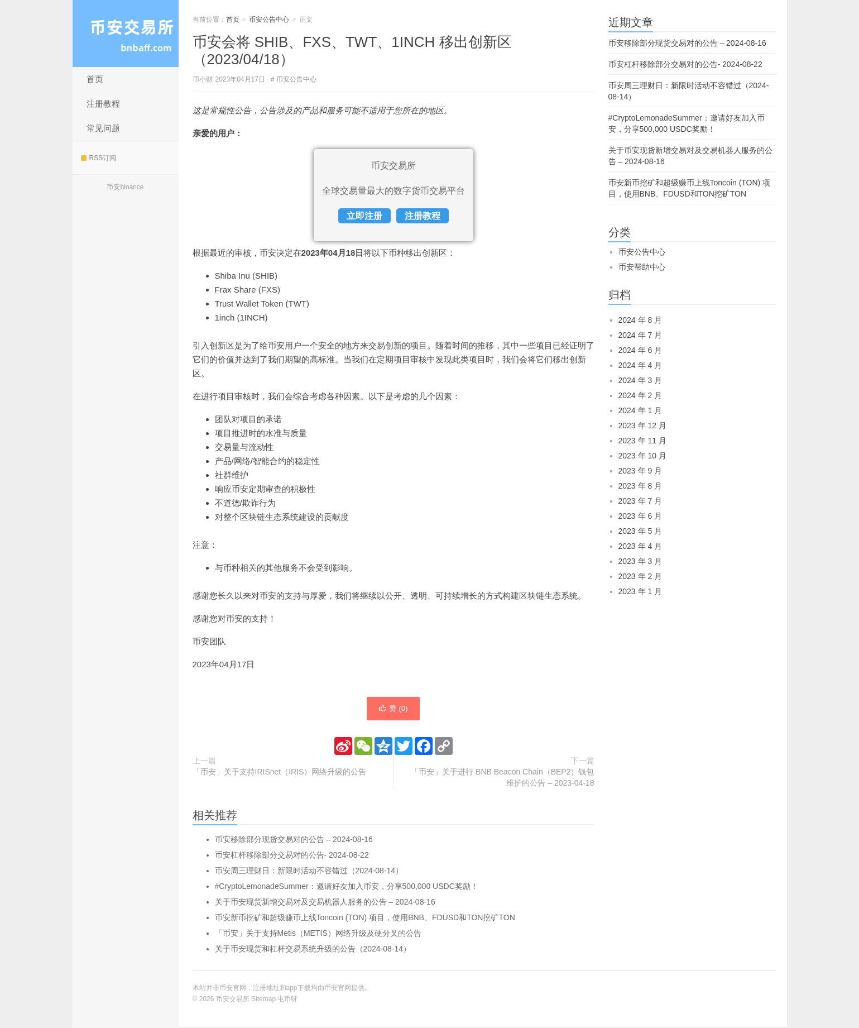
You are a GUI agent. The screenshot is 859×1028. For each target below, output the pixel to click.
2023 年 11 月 (642, 440)
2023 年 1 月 (640, 591)
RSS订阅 (99, 158)
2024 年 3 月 (640, 380)
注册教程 (103, 103)
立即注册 (364, 216)
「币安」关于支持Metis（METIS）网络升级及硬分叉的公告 (318, 934)
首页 (95, 79)
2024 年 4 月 (640, 365)
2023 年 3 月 (640, 561)
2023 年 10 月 (642, 455)
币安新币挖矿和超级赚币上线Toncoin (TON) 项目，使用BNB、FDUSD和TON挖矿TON (365, 918)
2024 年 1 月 (640, 410)
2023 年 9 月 (640, 470)
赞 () (393, 709)
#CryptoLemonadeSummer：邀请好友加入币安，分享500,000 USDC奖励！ (346, 887)
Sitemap (263, 1000)
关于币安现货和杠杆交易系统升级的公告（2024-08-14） (313, 949)
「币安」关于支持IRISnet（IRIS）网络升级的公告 (280, 772)
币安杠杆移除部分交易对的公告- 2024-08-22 (292, 856)
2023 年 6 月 (640, 515)
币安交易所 (126, 33)
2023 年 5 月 (640, 531)
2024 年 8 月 (640, 319)
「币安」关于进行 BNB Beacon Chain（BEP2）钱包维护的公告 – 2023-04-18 (502, 778)
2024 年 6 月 (640, 350)
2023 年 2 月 (640, 576)
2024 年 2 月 (640, 395)
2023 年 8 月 (640, 485)
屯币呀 (287, 1000)
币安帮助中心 (641, 266)
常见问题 (103, 128)
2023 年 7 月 (640, 500)
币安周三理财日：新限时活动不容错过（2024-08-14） (309, 871)
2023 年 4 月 (640, 546)
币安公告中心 (269, 19)
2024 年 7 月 (640, 335)
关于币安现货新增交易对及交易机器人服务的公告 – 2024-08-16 (325, 902)
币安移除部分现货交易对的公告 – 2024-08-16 (294, 840)
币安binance (125, 187)
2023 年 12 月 (642, 425)
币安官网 (337, 989)
